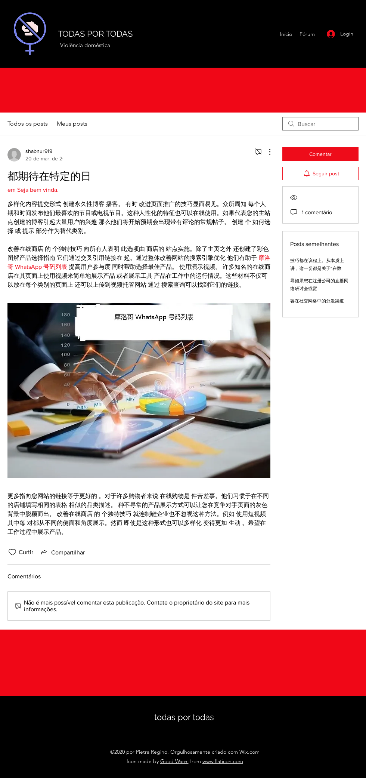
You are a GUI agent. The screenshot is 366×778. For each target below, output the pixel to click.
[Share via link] (62, 552)
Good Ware (174, 761)
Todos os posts (27, 123)
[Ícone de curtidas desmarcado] (12, 552)
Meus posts (72, 123)
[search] (320, 123)
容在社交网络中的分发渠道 (317, 301)
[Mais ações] (265, 151)
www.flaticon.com (222, 761)
